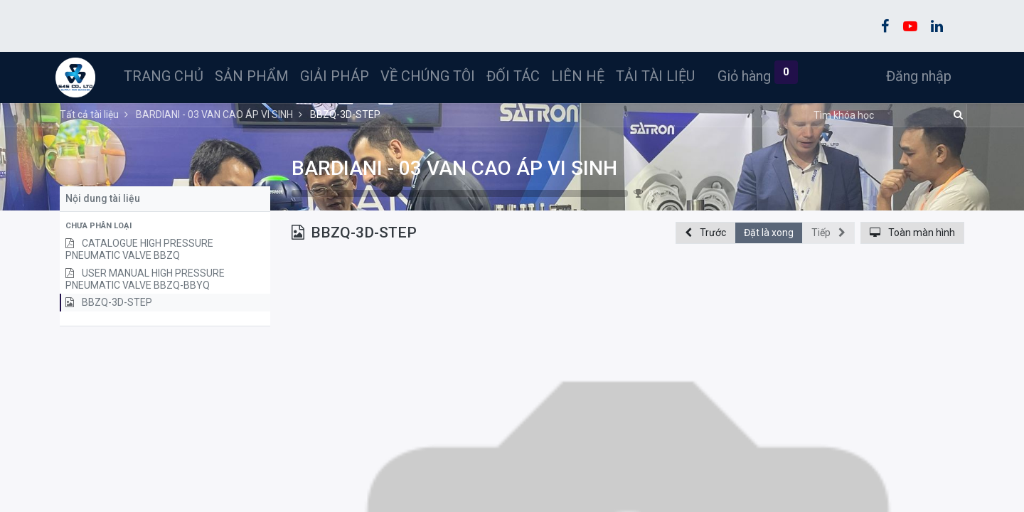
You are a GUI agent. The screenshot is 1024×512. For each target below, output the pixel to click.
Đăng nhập (914, 76)
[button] (165, 226)
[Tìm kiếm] (956, 115)
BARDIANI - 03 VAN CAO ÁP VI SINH (454, 168)
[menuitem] (167, 76)
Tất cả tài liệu (89, 114)
